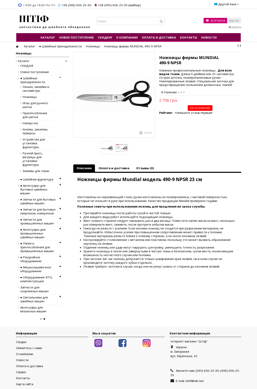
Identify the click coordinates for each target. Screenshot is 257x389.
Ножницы (29, 97)
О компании (24, 354)
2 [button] (44, 319)
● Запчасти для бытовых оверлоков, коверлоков (38, 211)
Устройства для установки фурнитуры (33, 143)
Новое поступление (34, 72)
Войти (235, 27)
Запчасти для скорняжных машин (34, 289)
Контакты (23, 378)
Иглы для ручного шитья (35, 105)
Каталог (23, 61)
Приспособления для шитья (34, 115)
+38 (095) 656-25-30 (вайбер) (119, 5)
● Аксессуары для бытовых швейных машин (33, 189)
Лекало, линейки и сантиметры (35, 89)
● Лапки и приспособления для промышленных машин (37, 247)
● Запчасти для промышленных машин (37, 221)
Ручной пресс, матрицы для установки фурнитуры (32, 159)
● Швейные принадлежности (32, 80)
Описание (84, 168)
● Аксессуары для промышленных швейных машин (32, 233)
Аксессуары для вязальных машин (33, 309)
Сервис (21, 372)
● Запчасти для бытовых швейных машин (38, 201)
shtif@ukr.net (195, 381)
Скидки (21, 342)
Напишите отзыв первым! (193, 113)
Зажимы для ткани (35, 171)
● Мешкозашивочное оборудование (35, 269)
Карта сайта (24, 384)
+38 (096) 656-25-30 (76, 5)
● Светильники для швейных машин (34, 299)
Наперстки (30, 123)
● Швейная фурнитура (36, 179)
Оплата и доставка (114, 168)
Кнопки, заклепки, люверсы (35, 131)
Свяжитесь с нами (29, 348)
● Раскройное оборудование (31, 259)
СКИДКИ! (26, 66)
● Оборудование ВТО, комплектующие (36, 279)
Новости (22, 360)
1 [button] (41, 319)
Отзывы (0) (145, 168)
